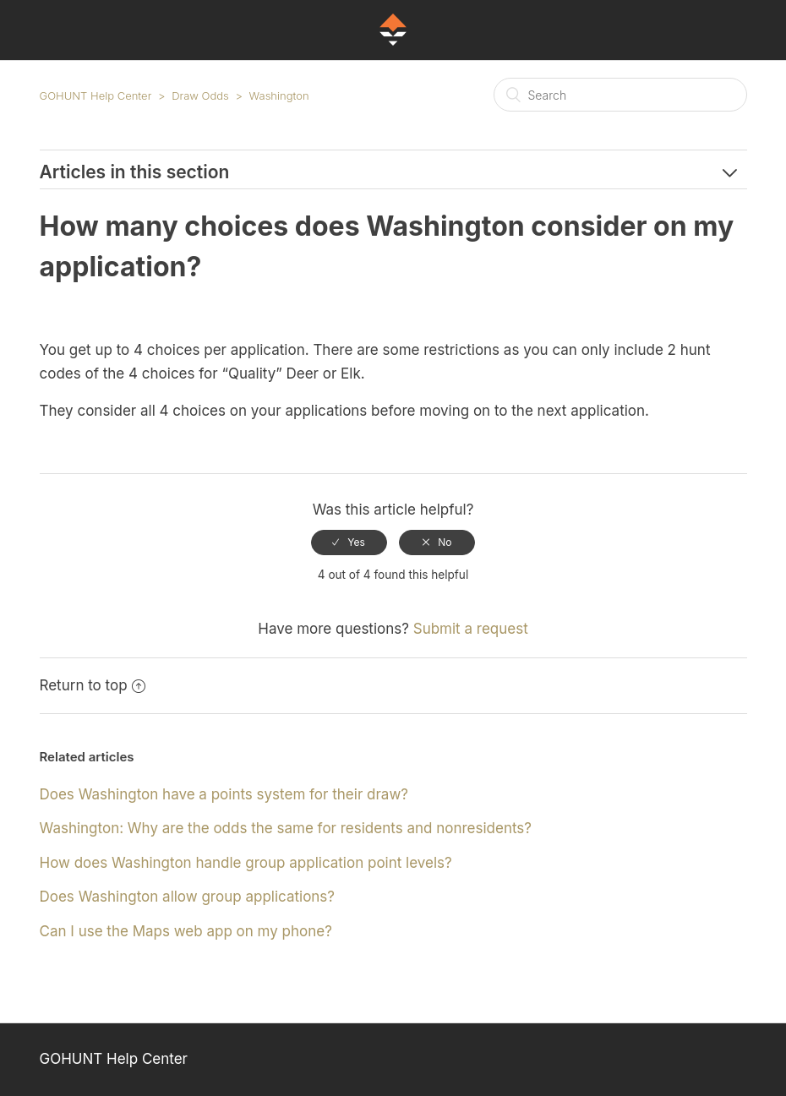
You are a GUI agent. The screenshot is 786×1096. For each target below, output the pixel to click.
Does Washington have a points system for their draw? (224, 794)
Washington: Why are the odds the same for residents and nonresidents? (286, 828)
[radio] (349, 542)
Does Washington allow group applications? (188, 896)
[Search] (620, 95)
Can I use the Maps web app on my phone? (186, 931)
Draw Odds (200, 95)
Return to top (92, 685)
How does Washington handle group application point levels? (246, 862)
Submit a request (470, 628)
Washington (279, 95)
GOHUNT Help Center (96, 95)
